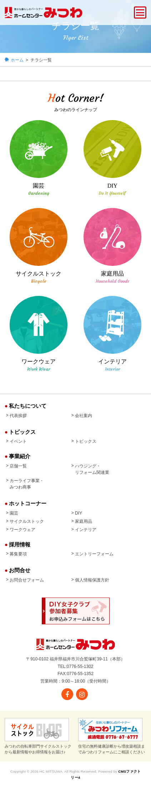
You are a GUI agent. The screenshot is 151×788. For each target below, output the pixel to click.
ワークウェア (22, 529)
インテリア (85, 529)
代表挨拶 (18, 415)
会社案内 (83, 415)
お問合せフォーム (27, 580)
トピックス (85, 441)
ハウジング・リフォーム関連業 (92, 469)
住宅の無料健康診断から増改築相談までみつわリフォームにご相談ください (111, 736)
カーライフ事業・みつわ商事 (27, 484)
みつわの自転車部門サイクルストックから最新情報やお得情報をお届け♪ (38, 736)
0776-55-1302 (80, 666)
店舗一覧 (18, 466)
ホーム (17, 60)
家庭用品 (83, 521)
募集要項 (18, 553)
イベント (18, 441)
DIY (78, 513)
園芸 (14, 513)
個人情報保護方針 (92, 580)
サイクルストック (27, 521)
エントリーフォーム (94, 553)
